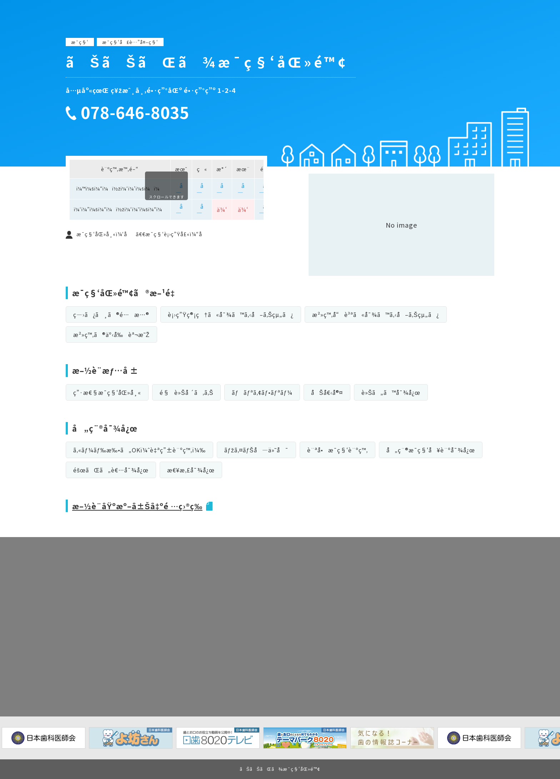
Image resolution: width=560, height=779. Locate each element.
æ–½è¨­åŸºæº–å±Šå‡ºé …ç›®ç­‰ (139, 505)
